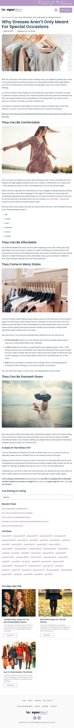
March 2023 (15, 544)
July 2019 (5, 553)
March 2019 (35, 553)
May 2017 (5, 570)
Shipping (45, 706)
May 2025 (33, 540)
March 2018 (45, 561)
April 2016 (48, 574)
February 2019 (46, 553)
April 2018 (35, 561)
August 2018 (62, 557)
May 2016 (37, 574)
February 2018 (57, 561)
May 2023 (5, 544)
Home (4, 17)
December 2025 (45, 536)
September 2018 (48, 557)
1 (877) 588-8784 (66, 4)
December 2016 (51, 570)
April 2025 (43, 540)
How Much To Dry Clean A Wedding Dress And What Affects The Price (25, 521)
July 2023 (65, 540)
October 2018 (34, 557)
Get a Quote (66, 10)
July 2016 (16, 574)
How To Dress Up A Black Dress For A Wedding (17, 513)
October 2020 (28, 544)
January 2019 (59, 553)
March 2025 (54, 540)
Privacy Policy (51, 722)
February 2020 (53, 544)
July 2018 (5, 561)
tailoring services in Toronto (36, 466)
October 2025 (58, 536)
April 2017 (15, 570)
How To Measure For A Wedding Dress (14, 509)
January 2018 (6, 566)
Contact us (42, 481)
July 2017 (58, 566)
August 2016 (6, 574)
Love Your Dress (52, 199)
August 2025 (21, 540)
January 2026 (31, 536)
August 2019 (62, 549)
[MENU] (56, 10)
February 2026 (18, 536)
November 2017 (34, 566)
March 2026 (5, 536)
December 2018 (7, 557)
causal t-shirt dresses (18, 109)
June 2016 (27, 574)
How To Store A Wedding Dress (12, 526)
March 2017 (25, 570)
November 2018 (21, 557)
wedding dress (35, 479)
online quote (65, 481)
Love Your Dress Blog (14, 17)
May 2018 (25, 561)
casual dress (11, 437)
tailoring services (26, 474)
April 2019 (24, 553)
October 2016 (65, 570)
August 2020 (41, 544)
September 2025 (7, 540)
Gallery (37, 706)
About (30, 700)
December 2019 (20, 549)
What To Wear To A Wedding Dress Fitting (16, 517)
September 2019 (48, 549)
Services (38, 700)
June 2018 (14, 561)
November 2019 (34, 549)
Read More (10, 635)
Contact (53, 706)
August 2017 (47, 566)
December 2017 (19, 566)
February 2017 (37, 570)
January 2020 (6, 549)
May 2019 (14, 553)
